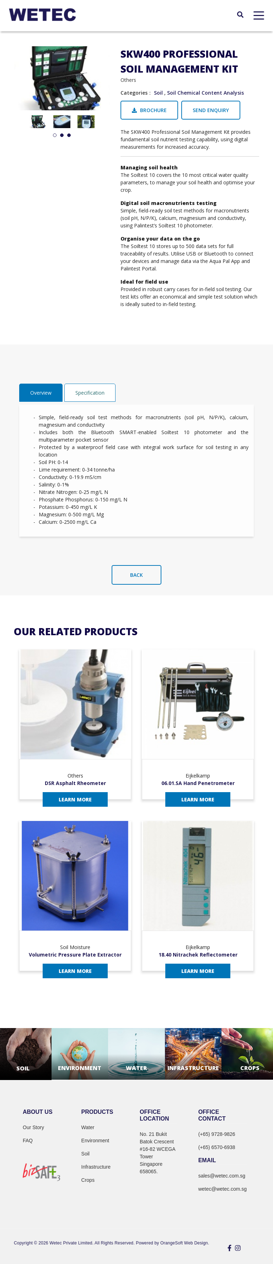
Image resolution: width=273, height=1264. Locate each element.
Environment (95, 1140)
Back (136, 575)
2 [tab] (61, 135)
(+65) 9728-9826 (216, 1134)
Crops (88, 1180)
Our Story (33, 1127)
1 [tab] (54, 135)
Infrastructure (96, 1167)
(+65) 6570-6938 (216, 1147)
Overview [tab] (41, 392)
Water (88, 1127)
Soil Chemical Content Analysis (205, 92)
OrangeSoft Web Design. (184, 1243)
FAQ (28, 1140)
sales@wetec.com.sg (221, 1176)
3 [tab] (69, 135)
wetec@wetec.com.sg (222, 1189)
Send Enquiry (211, 110)
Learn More (75, 799)
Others (128, 80)
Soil (158, 92)
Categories (134, 92)
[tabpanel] (38, 121)
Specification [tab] (90, 392)
